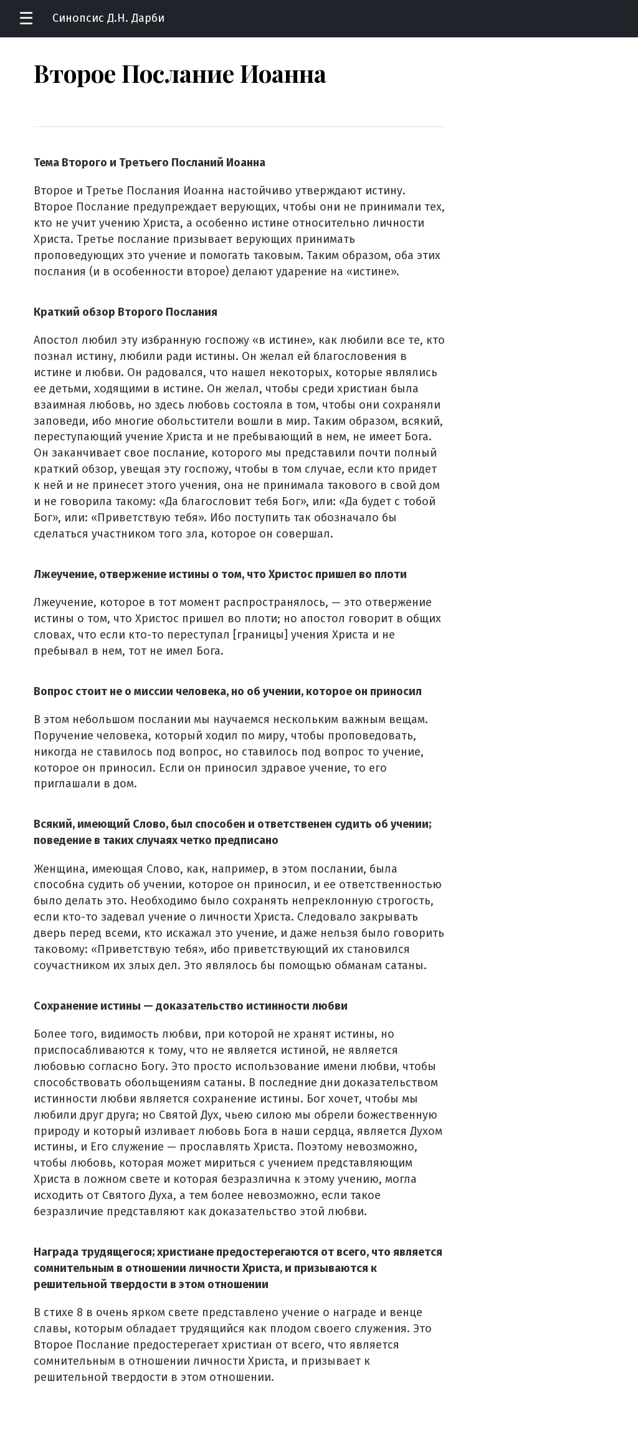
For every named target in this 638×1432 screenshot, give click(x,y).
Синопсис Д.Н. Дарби (108, 18)
